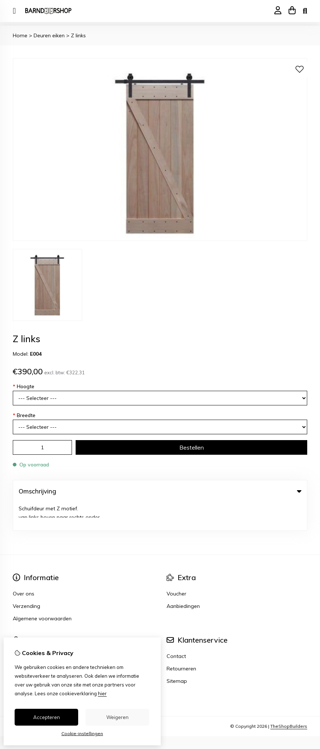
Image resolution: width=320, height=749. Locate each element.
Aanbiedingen (183, 578)
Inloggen (23, 628)
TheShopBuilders (288, 698)
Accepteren (46, 717)
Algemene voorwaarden (42, 590)
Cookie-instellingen (82, 733)
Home (20, 35)
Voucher (176, 565)
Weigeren (117, 717)
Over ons (23, 565)
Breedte (24, 415)
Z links (78, 35)
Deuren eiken (49, 35)
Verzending (26, 578)
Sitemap (177, 653)
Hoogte (23, 386)
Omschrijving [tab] (160, 491)
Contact (176, 628)
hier (102, 693)
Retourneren (181, 640)
